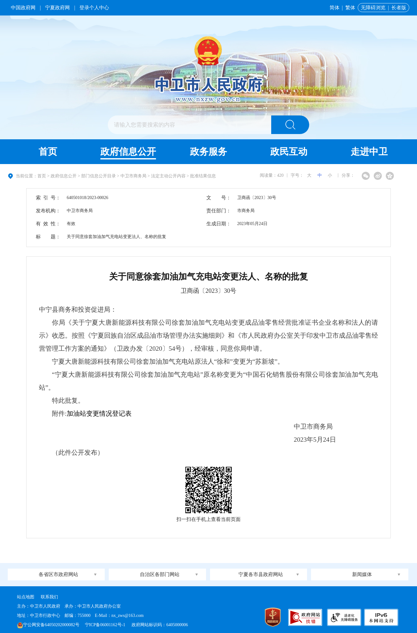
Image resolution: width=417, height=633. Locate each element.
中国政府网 (23, 7)
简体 (334, 7)
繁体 (350, 7)
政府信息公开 (128, 151)
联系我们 (49, 597)
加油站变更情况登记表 (99, 413)
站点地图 (25, 597)
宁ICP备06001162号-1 (105, 624)
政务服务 (208, 151)
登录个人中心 (94, 7)
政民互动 (288, 151)
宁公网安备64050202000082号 (48, 624)
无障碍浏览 (373, 7)
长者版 (398, 7)
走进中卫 (369, 151)
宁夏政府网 (57, 7)
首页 (48, 151)
